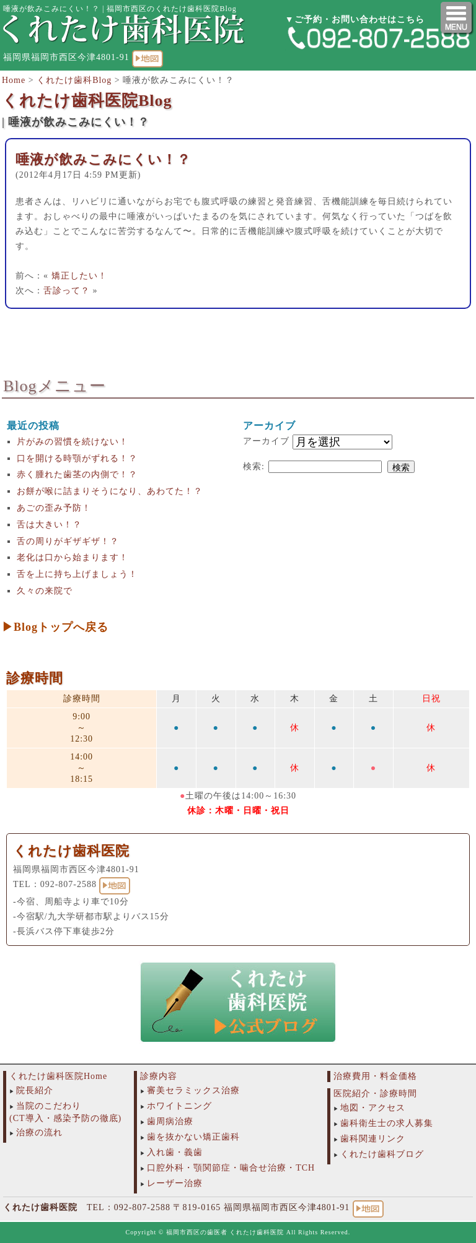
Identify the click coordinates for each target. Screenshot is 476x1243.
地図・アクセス (372, 1107)
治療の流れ (39, 1132)
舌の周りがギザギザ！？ (68, 541)
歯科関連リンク (372, 1138)
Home (13, 80)
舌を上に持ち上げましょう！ (77, 574)
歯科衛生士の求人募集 (386, 1123)
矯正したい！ (79, 275)
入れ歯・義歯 (175, 1152)
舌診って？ (66, 290)
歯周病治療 (170, 1121)
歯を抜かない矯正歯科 (193, 1136)
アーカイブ (266, 441)
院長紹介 (34, 1090)
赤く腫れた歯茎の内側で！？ (77, 474)
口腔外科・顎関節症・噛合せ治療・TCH (231, 1167)
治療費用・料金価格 (375, 1076)
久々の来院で (45, 591)
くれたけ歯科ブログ (382, 1154)
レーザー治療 (175, 1183)
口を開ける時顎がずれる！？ (77, 458)
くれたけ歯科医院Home (58, 1076)
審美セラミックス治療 (193, 1090)
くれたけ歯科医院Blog (87, 101)
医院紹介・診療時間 (375, 1093)
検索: (254, 466)
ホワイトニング (179, 1106)
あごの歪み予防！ (54, 508)
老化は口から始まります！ (72, 557)
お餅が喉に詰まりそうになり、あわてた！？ (110, 491)
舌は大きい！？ (49, 524)
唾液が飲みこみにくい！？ (103, 159)
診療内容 (158, 1076)
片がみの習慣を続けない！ (72, 441)
